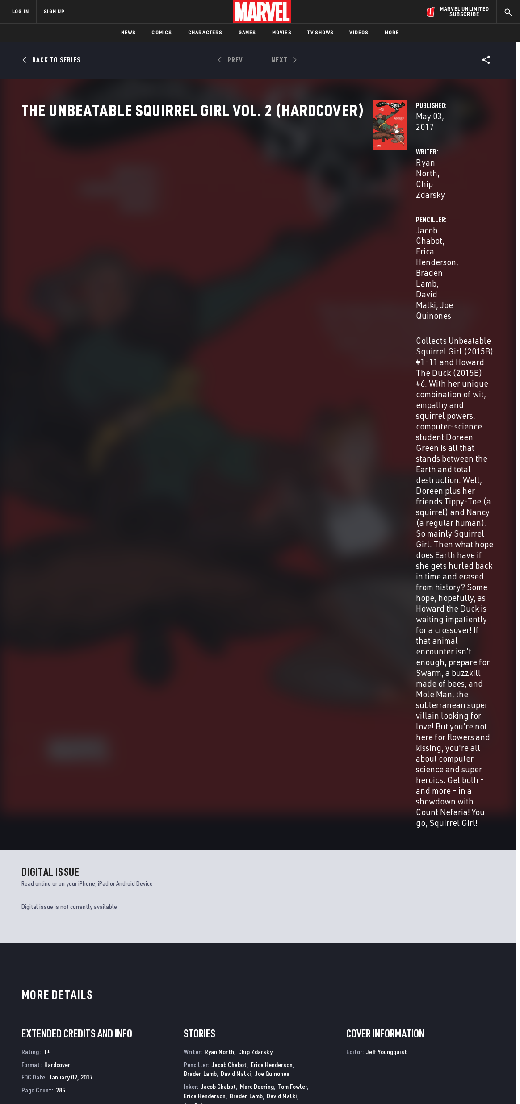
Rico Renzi (197, 647)
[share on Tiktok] (412, 1045)
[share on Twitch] (486, 1026)
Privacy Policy (90, 1082)
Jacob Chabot (353, 210)
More (392, 32)
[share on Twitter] (437, 1007)
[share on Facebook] (413, 1007)
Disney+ (169, 997)
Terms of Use (49, 1082)
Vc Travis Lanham (284, 660)
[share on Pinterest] (461, 1026)
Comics (161, 32)
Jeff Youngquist (224, 673)
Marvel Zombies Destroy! (298, 901)
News (128, 32)
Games (247, 32)
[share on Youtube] (412, 1026)
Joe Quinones (425, 221)
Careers (85, 1010)
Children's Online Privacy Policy (289, 1082)
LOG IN (20, 11)
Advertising (176, 984)
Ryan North (190, 210)
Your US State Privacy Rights (150, 1082)
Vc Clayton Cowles (234, 660)
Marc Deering (257, 606)
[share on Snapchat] (437, 1026)
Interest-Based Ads (413, 1082)
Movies (281, 32)
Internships (91, 1023)
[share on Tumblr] (486, 1007)
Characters (205, 32)
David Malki (374, 221)
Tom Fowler (292, 606)
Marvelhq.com (180, 1010)
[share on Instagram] (461, 1007)
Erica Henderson (412, 210)
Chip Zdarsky (240, 210)
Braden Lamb (200, 593)
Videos (358, 32)
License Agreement (358, 1082)
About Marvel (93, 984)
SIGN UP (54, 11)
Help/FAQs (87, 997)
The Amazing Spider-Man (417, 901)
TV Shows (320, 32)
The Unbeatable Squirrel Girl (65, 901)
